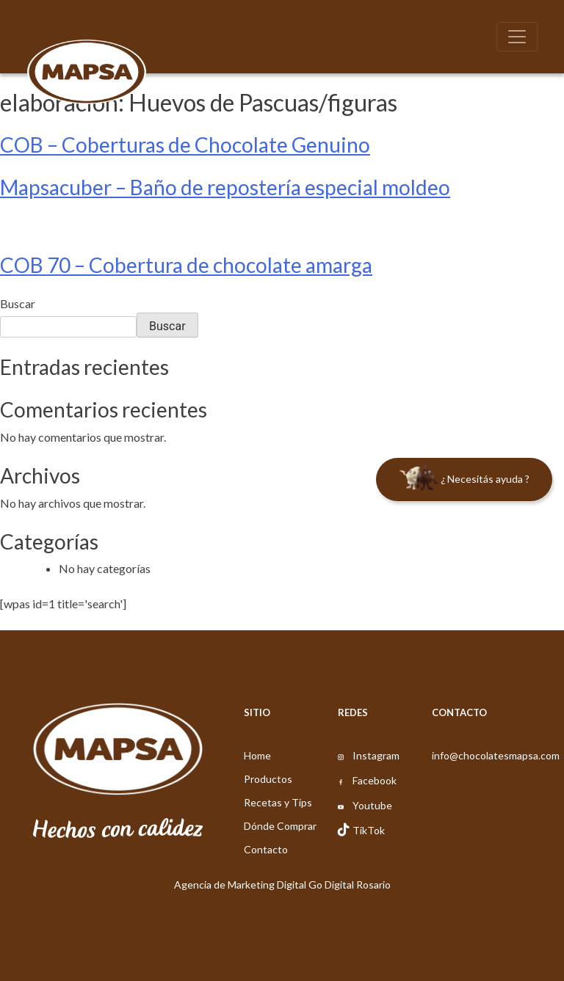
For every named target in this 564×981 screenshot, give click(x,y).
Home (257, 755)
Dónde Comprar (280, 826)
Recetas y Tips (278, 802)
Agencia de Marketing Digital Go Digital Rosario (282, 884)
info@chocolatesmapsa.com (496, 755)
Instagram (376, 755)
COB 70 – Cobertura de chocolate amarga (186, 264)
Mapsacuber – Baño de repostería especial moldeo (225, 187)
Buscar (17, 303)
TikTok (368, 830)
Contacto (266, 849)
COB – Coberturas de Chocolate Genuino (185, 144)
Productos (268, 779)
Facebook (374, 780)
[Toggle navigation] (517, 36)
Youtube (372, 805)
